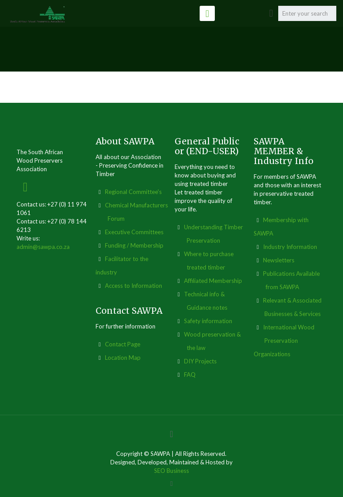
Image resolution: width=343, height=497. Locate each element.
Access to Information (133, 285)
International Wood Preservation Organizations (284, 341)
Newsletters (278, 260)
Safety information (208, 320)
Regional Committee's (133, 191)
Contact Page (122, 344)
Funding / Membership (134, 245)
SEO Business (171, 470)
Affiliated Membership (213, 280)
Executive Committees (134, 232)
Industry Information (290, 246)
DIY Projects (200, 361)
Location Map (123, 357)
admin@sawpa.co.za (43, 246)
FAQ (190, 374)
